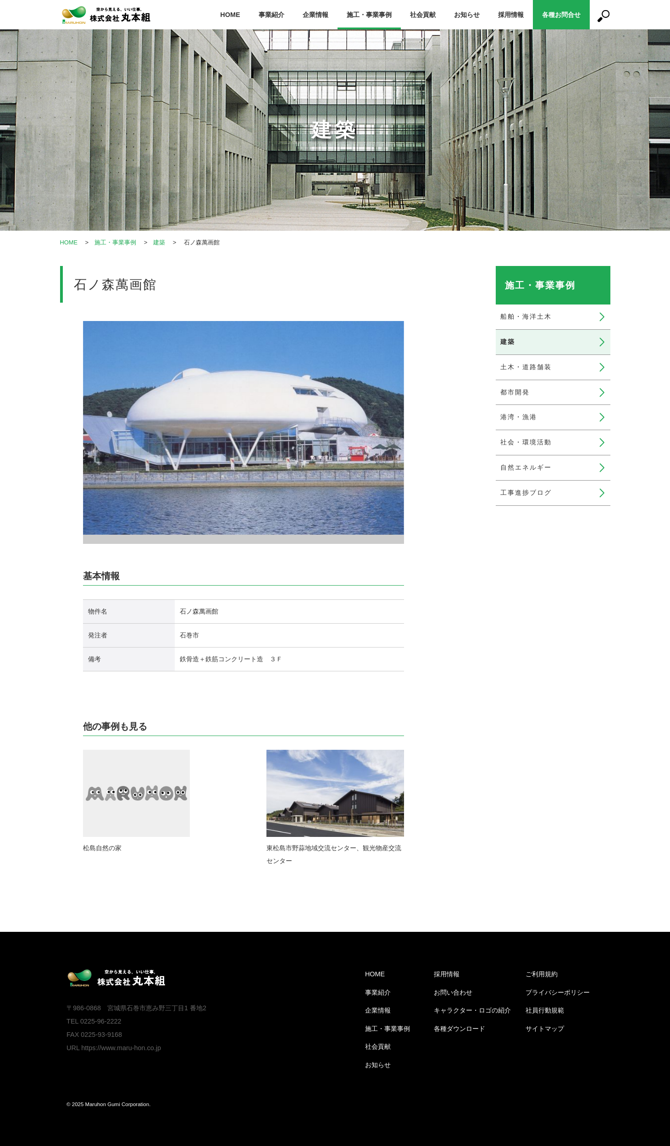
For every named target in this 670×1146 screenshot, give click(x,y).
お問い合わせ (453, 992)
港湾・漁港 (518, 417)
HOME (230, 14)
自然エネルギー (526, 467)
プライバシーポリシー (558, 992)
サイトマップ (545, 1028)
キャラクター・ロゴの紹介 (472, 1010)
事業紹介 (271, 14)
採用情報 (511, 14)
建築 (160, 242)
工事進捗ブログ (526, 492)
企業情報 (315, 14)
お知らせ (467, 14)
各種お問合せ (561, 14)
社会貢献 (423, 14)
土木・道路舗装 (526, 367)
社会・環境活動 (526, 442)
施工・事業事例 (369, 14)
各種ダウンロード (459, 1028)
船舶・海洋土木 (526, 316)
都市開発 (515, 392)
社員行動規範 (545, 1010)
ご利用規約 (542, 974)
